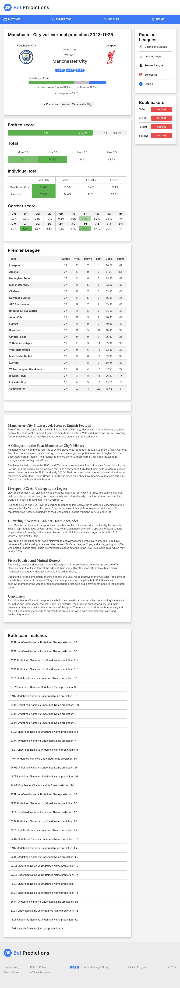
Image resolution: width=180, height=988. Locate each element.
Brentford (14, 330)
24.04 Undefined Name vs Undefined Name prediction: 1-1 (44, 901)
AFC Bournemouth (20, 304)
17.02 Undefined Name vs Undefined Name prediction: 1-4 (43, 848)
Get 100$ (161, 109)
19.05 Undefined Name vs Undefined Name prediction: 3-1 (44, 776)
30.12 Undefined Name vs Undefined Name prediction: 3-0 (44, 669)
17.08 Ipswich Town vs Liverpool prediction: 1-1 (37, 928)
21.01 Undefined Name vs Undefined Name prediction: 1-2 (43, 830)
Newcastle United (19, 297)
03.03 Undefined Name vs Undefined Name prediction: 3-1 (44, 713)
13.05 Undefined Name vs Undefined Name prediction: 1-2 (44, 919)
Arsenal (14, 271)
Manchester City (19, 284)
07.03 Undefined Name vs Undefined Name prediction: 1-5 (44, 865)
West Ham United (19, 349)
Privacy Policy (11, 967)
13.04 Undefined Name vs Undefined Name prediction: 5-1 (44, 749)
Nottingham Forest (20, 278)
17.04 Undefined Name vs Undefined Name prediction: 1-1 (43, 758)
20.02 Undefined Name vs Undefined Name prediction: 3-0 (44, 704)
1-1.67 (60, 70)
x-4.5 (70, 70)
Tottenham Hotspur (20, 343)
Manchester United (20, 356)
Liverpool (14, 265)
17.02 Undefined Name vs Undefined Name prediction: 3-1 (43, 695)
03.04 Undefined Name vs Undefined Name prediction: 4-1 (44, 740)
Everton (14, 362)
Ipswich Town (17, 375)
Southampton (17, 388)
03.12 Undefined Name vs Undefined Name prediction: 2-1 (44, 660)
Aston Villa (15, 317)
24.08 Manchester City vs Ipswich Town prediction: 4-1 (42, 785)
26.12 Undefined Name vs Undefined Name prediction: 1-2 (43, 821)
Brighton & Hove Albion (23, 310)
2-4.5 (80, 70)
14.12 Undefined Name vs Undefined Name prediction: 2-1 (43, 812)
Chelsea (14, 291)
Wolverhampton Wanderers (25, 369)
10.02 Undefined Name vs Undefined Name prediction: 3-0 (44, 687)
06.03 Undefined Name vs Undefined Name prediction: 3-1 (44, 722)
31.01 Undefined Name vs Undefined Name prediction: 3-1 (43, 678)
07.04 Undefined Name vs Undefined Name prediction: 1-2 (44, 874)
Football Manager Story (89, 967)
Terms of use (11, 972)
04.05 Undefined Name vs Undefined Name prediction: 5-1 (44, 767)
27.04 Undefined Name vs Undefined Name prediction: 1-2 (44, 910)
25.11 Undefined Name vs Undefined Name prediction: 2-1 (43, 642)
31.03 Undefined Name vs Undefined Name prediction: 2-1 (44, 731)
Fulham (13, 323)
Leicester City (17, 382)
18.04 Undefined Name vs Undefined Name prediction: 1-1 (43, 883)
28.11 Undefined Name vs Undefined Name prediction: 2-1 (43, 651)
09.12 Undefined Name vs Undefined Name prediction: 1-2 (43, 803)
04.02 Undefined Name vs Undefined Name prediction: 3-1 (44, 839)
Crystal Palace (18, 336)
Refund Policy (38, 967)
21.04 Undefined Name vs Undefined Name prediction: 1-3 (44, 892)
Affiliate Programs (40, 972)
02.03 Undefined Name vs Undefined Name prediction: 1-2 (44, 856)
